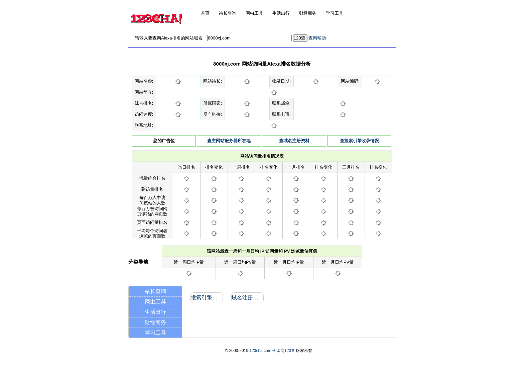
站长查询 (155, 291)
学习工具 (155, 333)
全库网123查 (283, 350)
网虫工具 (155, 301)
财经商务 (155, 322)
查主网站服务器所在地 (229, 140)
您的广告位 (164, 140)
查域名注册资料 (294, 140)
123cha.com (260, 350)
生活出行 (155, 312)
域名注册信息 (247, 297)
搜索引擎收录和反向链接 (206, 297)
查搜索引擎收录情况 (359, 140)
